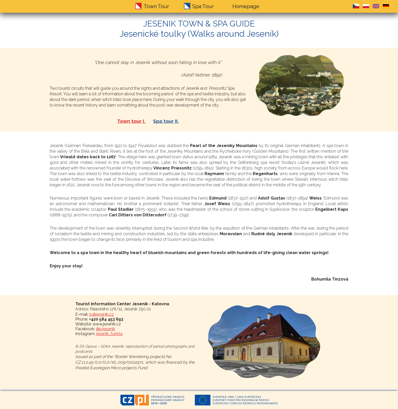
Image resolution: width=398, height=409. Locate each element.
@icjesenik (105, 328)
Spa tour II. (166, 121)
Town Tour (156, 6)
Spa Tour (203, 6)
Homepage (245, 6)
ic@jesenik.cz (101, 314)
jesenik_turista (109, 333)
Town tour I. (131, 121)
